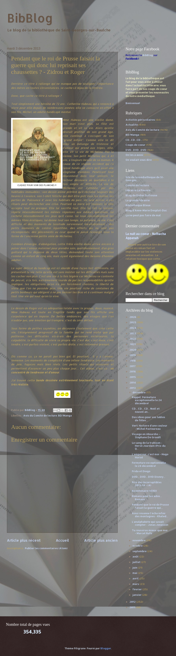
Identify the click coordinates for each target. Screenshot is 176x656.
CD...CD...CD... (134, 139)
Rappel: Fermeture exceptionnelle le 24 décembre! (147, 400)
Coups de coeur (135, 144)
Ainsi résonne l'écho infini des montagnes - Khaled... (150, 515)
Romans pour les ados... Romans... (147, 497)
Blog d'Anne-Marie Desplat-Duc (146, 210)
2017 (133, 366)
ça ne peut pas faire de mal (143, 215)
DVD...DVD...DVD (136, 149)
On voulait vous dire (139, 159)
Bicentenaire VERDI (144, 490)
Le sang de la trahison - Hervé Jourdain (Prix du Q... (149, 445)
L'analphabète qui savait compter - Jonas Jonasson (150, 523)
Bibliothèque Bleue (138, 205)
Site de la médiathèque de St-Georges (145, 179)
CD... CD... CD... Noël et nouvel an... (146, 410)
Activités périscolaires (140, 119)
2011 (133, 607)
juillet (136, 562)
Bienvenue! (133, 103)
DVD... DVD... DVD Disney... (148, 476)
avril (135, 578)
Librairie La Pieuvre (138, 190)
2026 (133, 317)
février (137, 589)
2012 (133, 601)
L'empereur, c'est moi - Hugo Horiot (150, 456)
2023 (133, 333)
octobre (137, 545)
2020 (133, 349)
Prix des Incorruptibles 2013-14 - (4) (147, 484)
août (135, 556)
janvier (137, 594)
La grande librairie (138, 200)
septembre (139, 551)
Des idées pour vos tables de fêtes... (148, 418)
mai (135, 572)
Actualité (132, 124)
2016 (133, 371)
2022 (133, 338)
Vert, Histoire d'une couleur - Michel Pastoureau (149, 427)
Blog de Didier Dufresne (141, 195)
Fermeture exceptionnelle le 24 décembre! (149, 464)
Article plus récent (24, 540)
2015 (133, 377)
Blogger (105, 648)
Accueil (62, 540)
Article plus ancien (101, 540)
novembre (139, 540)
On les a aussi (134, 154)
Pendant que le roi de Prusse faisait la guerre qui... (150, 506)
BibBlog (30, 17)
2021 (133, 344)
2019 (133, 355)
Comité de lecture (137, 185)
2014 (133, 382)
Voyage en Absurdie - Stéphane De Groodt (146, 435)
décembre (139, 392)
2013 (133, 387)
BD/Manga (65, 415)
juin (135, 567)
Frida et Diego (141, 471)
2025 (133, 322)
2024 (133, 327)
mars (136, 584)
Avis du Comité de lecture (40, 415)
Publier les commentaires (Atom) (46, 548)
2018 (133, 360)
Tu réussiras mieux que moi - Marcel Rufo (149, 532)
